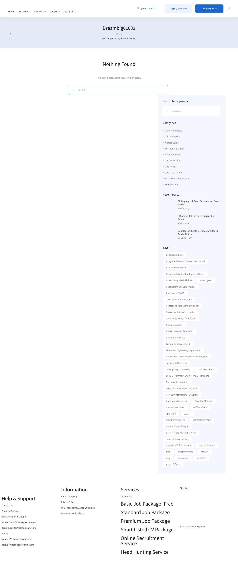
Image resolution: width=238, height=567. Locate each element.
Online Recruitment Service (142, 540)
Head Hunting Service (145, 551)
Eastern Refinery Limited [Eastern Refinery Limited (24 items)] (178, 343)
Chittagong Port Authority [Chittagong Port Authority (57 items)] (179, 299)
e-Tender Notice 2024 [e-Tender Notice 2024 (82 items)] (176, 337)
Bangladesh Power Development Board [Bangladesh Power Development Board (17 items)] (185, 261)
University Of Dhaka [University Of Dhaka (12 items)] (175, 407)
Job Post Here (209, 8)
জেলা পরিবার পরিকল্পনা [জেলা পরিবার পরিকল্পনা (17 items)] (177, 426)
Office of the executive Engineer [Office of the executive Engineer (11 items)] (181, 388)
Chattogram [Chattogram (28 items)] (206, 280)
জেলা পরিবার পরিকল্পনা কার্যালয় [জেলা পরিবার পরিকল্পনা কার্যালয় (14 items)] (181, 432)
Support (55, 11)
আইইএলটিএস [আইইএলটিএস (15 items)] (200, 407)
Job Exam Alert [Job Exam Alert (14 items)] (205, 369)
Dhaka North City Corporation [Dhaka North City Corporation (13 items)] (180, 312)
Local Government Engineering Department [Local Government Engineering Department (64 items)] (187, 375)
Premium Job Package (145, 520)
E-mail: (5, 533)
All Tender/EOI (172, 136)
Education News (173, 154)
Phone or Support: (11, 511)
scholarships (171, 184)
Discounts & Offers (174, 148)
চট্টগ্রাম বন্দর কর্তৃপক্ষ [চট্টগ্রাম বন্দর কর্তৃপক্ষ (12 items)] (175, 420)
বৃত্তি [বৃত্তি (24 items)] (168, 458)
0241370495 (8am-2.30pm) (14, 516)
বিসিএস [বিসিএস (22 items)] (204, 452)
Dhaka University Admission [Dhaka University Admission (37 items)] (179, 331)
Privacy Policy (67, 502)
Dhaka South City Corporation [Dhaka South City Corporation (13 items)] (181, 318)
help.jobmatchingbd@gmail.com (18, 544)
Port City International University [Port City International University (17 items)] (182, 394)
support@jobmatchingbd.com (16, 539)
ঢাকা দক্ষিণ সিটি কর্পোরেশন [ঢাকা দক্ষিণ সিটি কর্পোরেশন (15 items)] (178, 445)
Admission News (173, 130)
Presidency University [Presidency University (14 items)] (176, 401)
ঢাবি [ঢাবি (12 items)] (168, 452)
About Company (69, 496)
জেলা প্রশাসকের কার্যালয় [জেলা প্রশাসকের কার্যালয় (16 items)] (177, 439)
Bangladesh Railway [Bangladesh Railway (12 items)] (176, 267)
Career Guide (171, 142)
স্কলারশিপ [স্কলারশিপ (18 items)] (201, 458)
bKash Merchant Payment (192, 526)
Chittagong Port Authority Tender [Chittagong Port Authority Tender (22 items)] (182, 305)
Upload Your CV (146, 8)
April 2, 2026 (184, 208)
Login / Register (178, 8)
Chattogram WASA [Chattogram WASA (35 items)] (175, 293)
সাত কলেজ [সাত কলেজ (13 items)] (183, 458)
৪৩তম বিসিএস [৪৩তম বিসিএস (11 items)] (173, 464)
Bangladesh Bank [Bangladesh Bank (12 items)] (174, 254)
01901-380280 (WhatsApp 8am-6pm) (19, 527)
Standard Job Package (145, 512)
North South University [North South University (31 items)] (177, 382)
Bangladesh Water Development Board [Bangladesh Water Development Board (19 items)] (185, 274)
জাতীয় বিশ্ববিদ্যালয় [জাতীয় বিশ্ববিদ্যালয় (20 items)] (202, 420)
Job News (24, 11)
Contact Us (7, 505)
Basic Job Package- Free (147, 503)
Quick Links (71, 11)
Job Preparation (173, 172)
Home (11, 11)
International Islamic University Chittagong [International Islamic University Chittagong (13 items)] (187, 356)
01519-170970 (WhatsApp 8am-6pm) (19, 522)
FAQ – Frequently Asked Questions (78, 507)
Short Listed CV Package (147, 529)
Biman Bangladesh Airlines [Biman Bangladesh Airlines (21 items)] (179, 280)
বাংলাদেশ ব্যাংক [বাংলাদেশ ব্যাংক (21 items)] (185, 452)
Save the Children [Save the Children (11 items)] (203, 401)
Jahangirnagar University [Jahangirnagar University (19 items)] (178, 369)
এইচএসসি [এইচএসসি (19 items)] (171, 413)
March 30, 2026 (185, 238)
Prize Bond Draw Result (177, 178)
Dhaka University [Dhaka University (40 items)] (174, 324)
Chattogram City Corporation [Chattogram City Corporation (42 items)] (180, 286)
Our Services (127, 496)
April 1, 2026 (183, 223)
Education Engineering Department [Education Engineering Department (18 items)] (183, 350)
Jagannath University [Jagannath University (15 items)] (176, 363)
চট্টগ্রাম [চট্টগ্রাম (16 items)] (187, 413)
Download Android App (72, 513)
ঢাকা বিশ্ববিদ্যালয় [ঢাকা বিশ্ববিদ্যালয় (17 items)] (207, 445)
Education (40, 11)
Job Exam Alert (173, 160)
